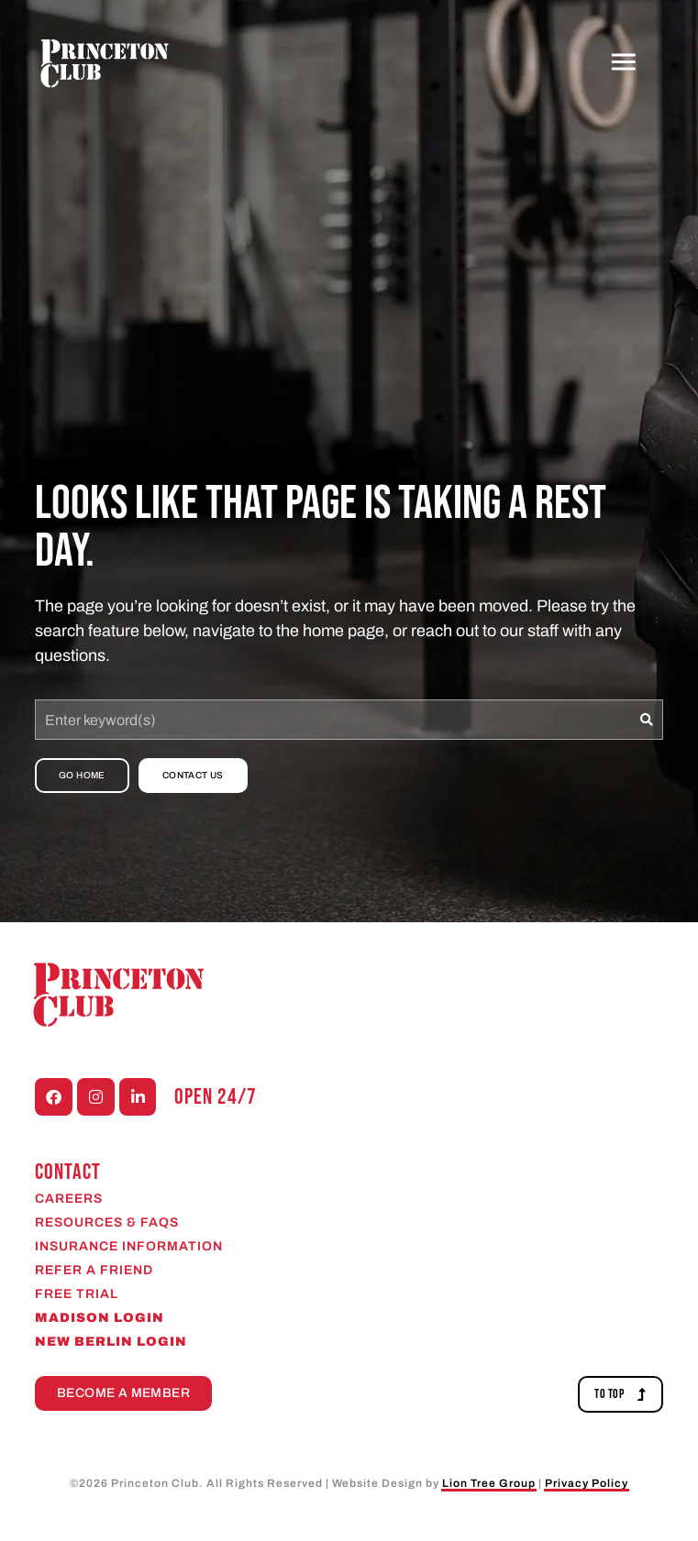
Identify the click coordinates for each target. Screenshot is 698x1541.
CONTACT (68, 1172)
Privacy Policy (586, 1483)
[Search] (647, 719)
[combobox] (333, 719)
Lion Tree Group (489, 1483)
